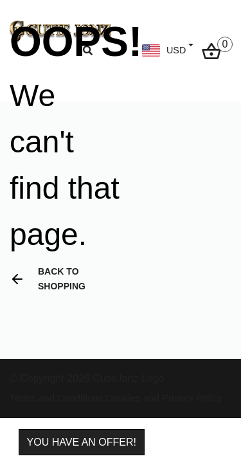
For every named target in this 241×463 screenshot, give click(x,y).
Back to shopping (47, 278)
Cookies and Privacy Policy (164, 397)
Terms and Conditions (56, 397)
